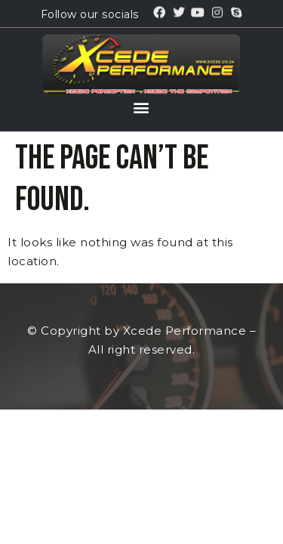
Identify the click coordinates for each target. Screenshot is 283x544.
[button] (142, 107)
